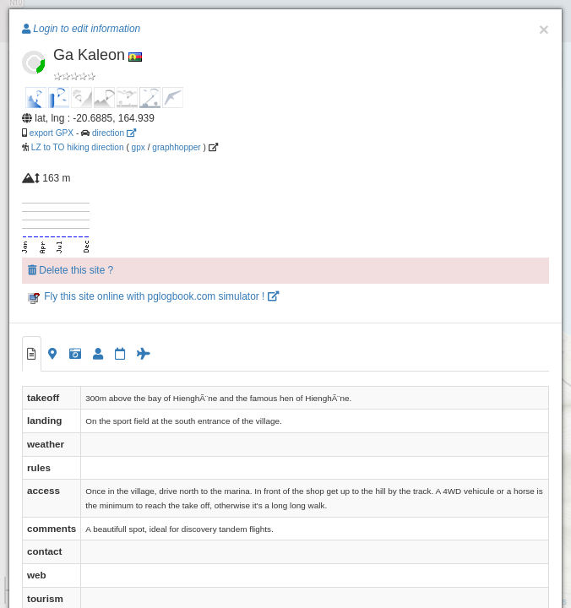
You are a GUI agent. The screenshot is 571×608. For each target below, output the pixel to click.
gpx (138, 147)
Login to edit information (81, 29)
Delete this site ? (70, 270)
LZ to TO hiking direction (76, 147)
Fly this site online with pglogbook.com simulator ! (153, 296)
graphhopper (176, 147)
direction (114, 133)
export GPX (51, 133)
